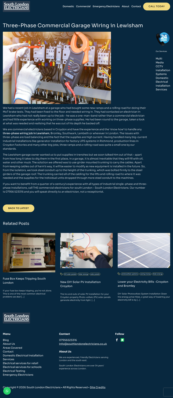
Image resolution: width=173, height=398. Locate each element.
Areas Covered (12, 347)
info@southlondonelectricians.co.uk (83, 344)
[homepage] (16, 6)
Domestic (68, 6)
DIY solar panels (70, 274)
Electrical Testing (14, 371)
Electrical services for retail (20, 363)
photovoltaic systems (130, 274)
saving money (145, 274)
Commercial (83, 6)
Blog (6, 340)
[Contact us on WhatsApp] (7, 391)
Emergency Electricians (106, 6)
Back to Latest (18, 208)
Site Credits (97, 387)
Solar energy (83, 274)
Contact (136, 6)
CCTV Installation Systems (163, 70)
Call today (157, 6)
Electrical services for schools (22, 367)
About (125, 6)
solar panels (94, 274)
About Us (9, 344)
